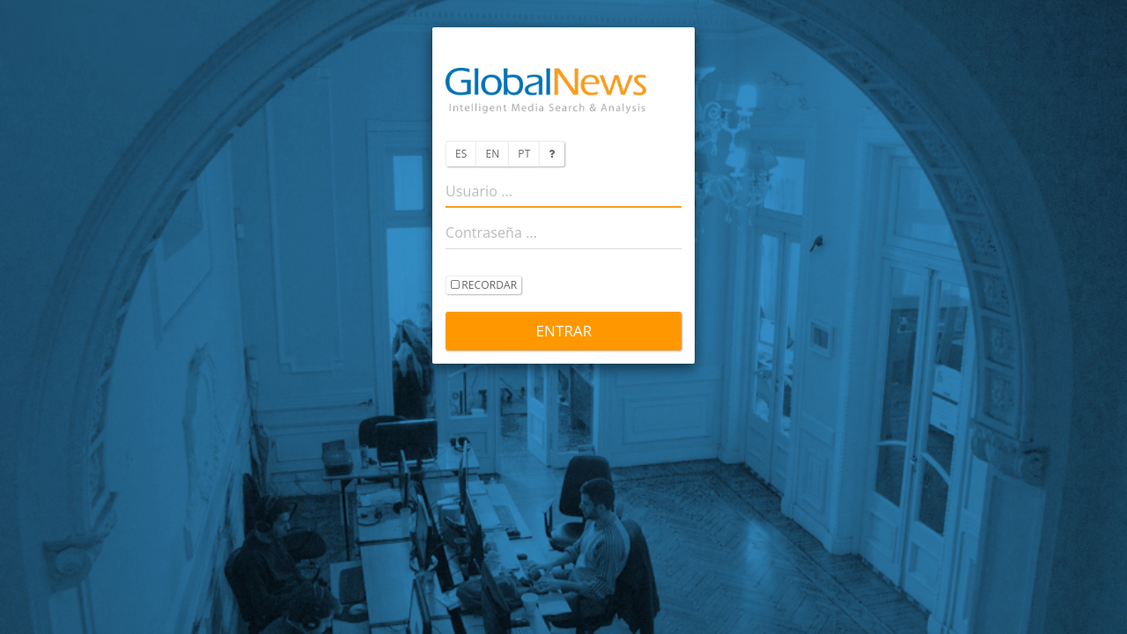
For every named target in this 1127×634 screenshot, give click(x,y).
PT (524, 153)
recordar (484, 285)
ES (461, 153)
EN (492, 153)
